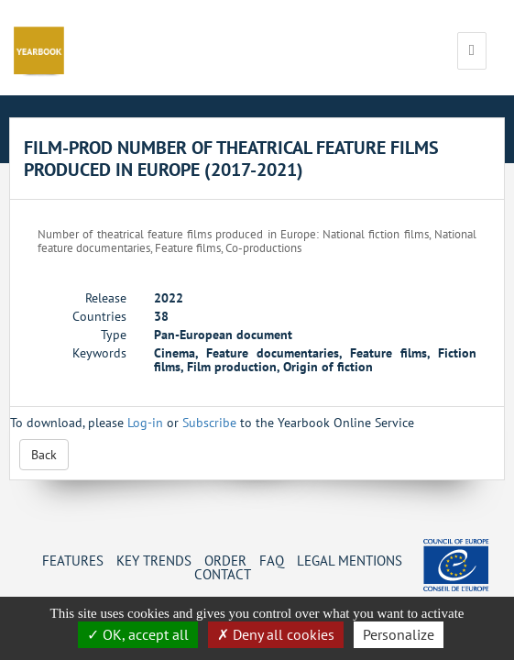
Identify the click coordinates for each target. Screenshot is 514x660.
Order (225, 560)
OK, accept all (138, 634)
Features (73, 560)
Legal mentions (349, 560)
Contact (222, 574)
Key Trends (153, 560)
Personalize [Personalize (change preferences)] (398, 634)
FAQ (271, 560)
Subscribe (209, 422)
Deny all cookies (275, 634)
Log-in (145, 422)
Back (44, 454)
